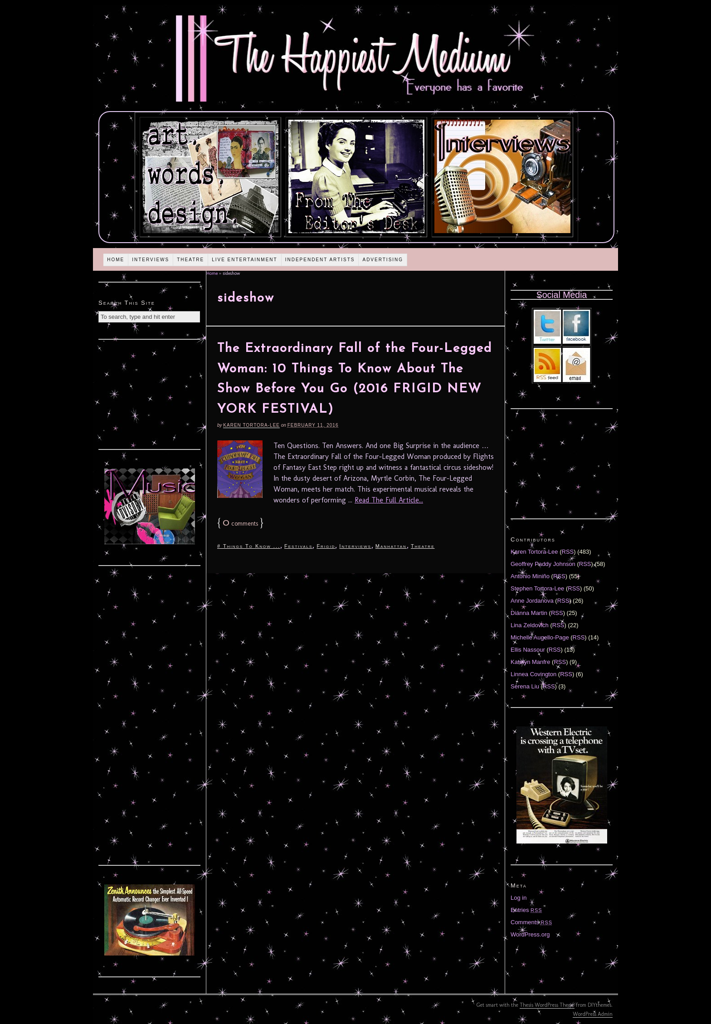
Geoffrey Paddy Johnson (543, 564)
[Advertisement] (149, 393)
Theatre (190, 259)
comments (240, 523)
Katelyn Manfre (530, 661)
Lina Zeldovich (530, 625)
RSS (568, 551)
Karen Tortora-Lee (251, 425)
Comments (531, 922)
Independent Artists (320, 259)
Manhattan (391, 546)
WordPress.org (530, 934)
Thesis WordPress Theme (547, 1005)
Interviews (150, 259)
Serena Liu (525, 686)
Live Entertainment (245, 259)
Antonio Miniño (530, 576)
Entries (526, 910)
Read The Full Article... (389, 500)
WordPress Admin (593, 1014)
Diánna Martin (529, 613)
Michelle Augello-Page (540, 637)
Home (115, 259)
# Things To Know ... (248, 546)
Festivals (298, 546)
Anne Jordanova (532, 600)
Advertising (382, 259)
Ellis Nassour (528, 649)
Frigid (326, 546)
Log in (518, 897)
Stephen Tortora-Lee (537, 588)
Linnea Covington (533, 674)
